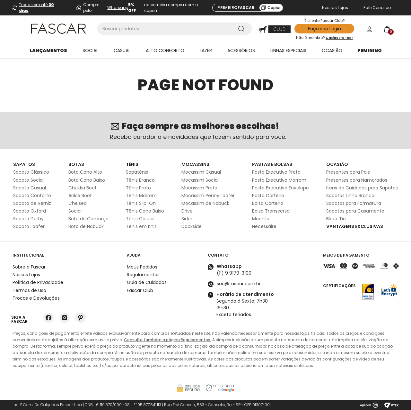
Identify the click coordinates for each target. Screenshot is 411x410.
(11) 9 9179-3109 (234, 273)
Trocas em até (36, 7)
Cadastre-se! (339, 37)
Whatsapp (117, 7)
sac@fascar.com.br (239, 283)
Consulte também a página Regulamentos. (167, 339)
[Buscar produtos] (242, 29)
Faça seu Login (324, 28)
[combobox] (174, 29)
